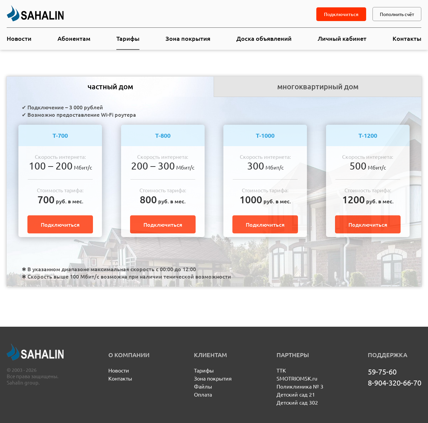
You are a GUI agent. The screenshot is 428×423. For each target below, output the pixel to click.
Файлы (203, 386)
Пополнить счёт (397, 14)
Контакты (407, 38)
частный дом (110, 86)
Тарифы (127, 38)
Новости (19, 38)
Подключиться (341, 14)
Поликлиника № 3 (300, 386)
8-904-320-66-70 (394, 382)
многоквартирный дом (317, 86)
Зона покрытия (188, 38)
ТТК (281, 370)
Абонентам (74, 38)
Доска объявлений (264, 38)
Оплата (203, 394)
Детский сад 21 (296, 394)
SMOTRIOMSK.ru (297, 378)
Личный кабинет (342, 38)
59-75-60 (382, 371)
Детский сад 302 (297, 402)
